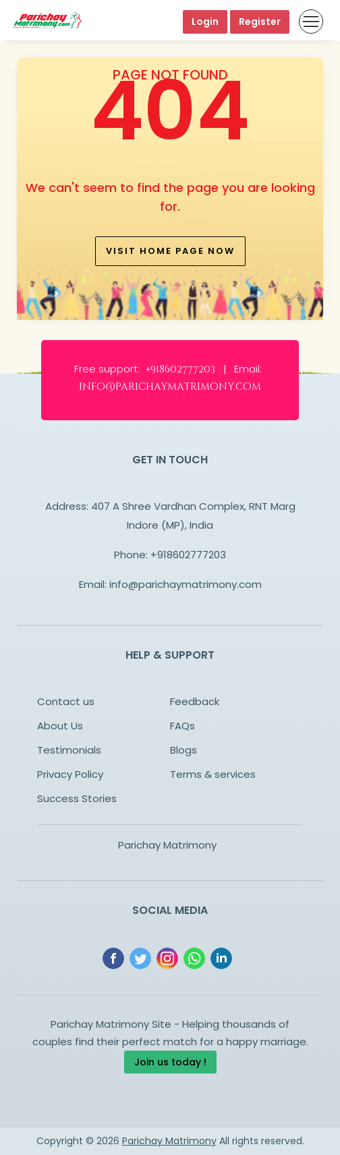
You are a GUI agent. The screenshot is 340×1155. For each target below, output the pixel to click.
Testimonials (69, 750)
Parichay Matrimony (167, 845)
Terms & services (213, 774)
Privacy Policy (70, 774)
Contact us (65, 701)
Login (205, 21)
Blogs (183, 750)
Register (260, 21)
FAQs (182, 726)
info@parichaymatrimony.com (185, 584)
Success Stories (77, 798)
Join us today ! (170, 1062)
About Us (60, 726)
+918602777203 (188, 555)
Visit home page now (170, 250)
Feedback (194, 701)
